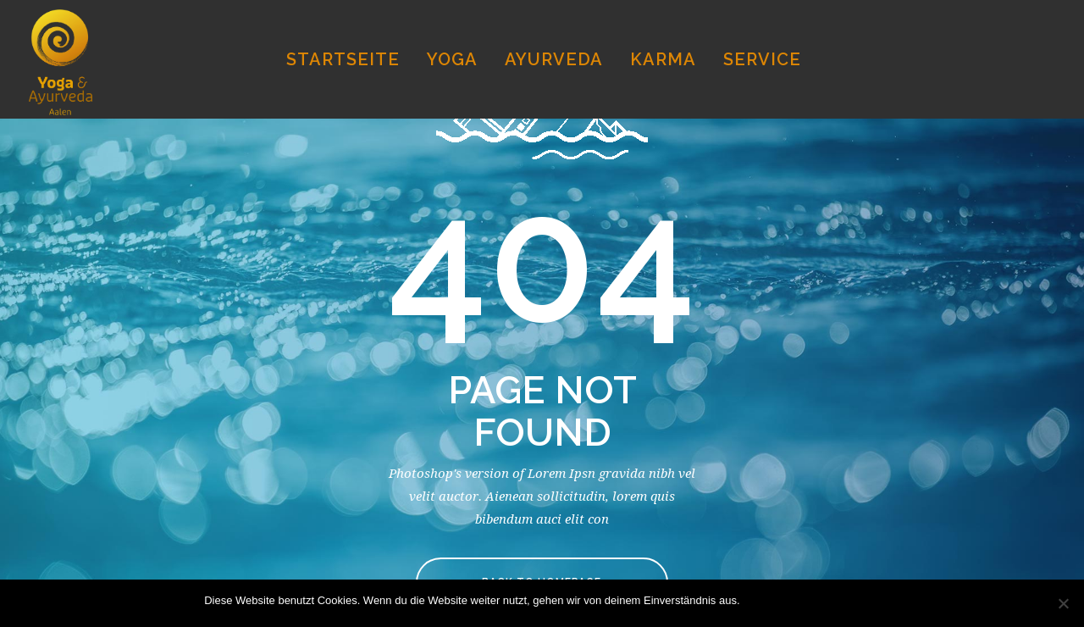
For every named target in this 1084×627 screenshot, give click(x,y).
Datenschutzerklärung (825, 600)
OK (757, 600)
